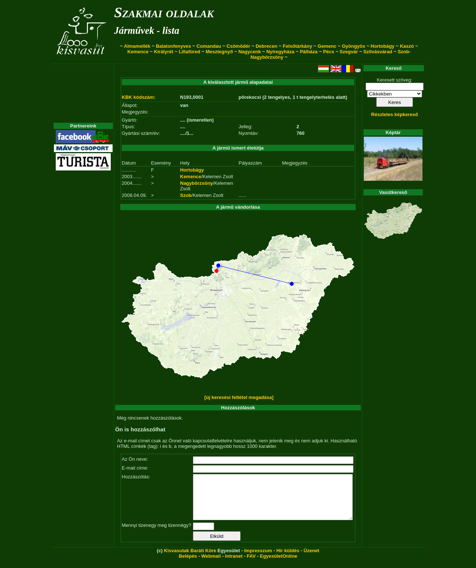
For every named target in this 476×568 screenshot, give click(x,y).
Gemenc (327, 46)
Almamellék (137, 46)
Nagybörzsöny (196, 183)
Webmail (211, 565)
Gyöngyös (353, 46)
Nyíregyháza (280, 51)
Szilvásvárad (377, 51)
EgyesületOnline (278, 565)
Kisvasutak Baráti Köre (190, 559)
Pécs (328, 51)
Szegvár (349, 51)
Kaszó (407, 46)
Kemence (138, 51)
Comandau (209, 46)
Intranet (234, 565)
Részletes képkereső (394, 114)
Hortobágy (383, 46)
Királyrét (163, 51)
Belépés (188, 565)
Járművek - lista (146, 30)
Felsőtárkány (297, 46)
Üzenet (311, 559)
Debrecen (266, 46)
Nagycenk (249, 51)
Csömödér (238, 46)
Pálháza (309, 51)
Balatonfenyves (173, 46)
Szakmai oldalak (164, 12)
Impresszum (258, 559)
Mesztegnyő (219, 51)
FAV (251, 565)
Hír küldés (287, 559)
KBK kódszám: (138, 97)
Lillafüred (189, 51)
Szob (185, 195)
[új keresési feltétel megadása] (239, 397)
